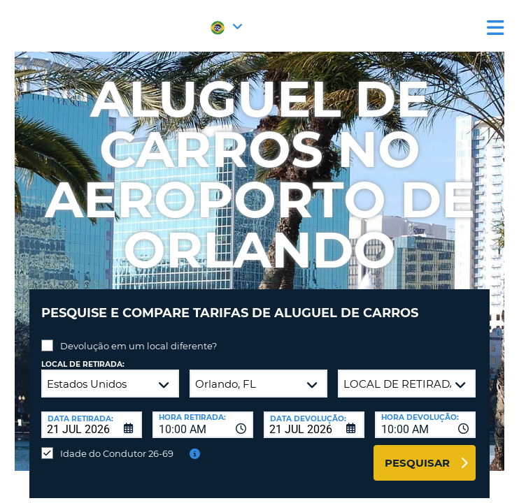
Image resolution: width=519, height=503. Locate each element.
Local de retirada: (83, 364)
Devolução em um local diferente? (138, 345)
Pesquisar (417, 462)
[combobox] (203, 425)
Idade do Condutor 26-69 (116, 453)
